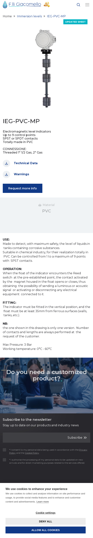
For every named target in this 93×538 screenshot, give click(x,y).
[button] (78, 5)
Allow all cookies (45, 530)
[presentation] (24, 473)
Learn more (42, 501)
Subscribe (77, 437)
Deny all (45, 521)
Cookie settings (45, 512)
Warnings (16, 174)
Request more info (22, 188)
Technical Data (20, 163)
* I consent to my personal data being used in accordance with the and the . (45, 451)
